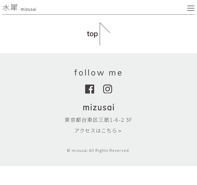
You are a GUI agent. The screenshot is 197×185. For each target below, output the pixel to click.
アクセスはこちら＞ (98, 130)
